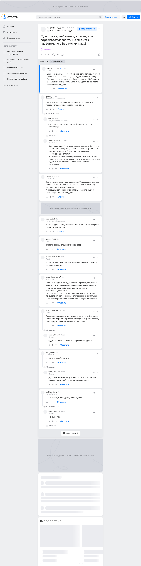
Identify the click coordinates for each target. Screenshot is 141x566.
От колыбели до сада (61, 30)
